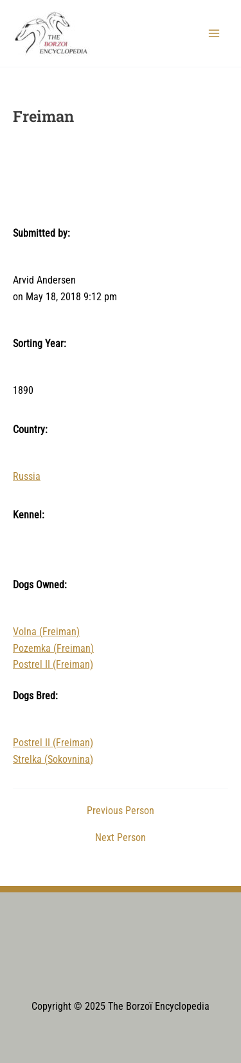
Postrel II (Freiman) (53, 664)
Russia (26, 476)
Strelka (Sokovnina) (53, 759)
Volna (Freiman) (46, 632)
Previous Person (120, 811)
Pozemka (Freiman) (53, 648)
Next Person (120, 838)
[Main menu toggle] (214, 33)
